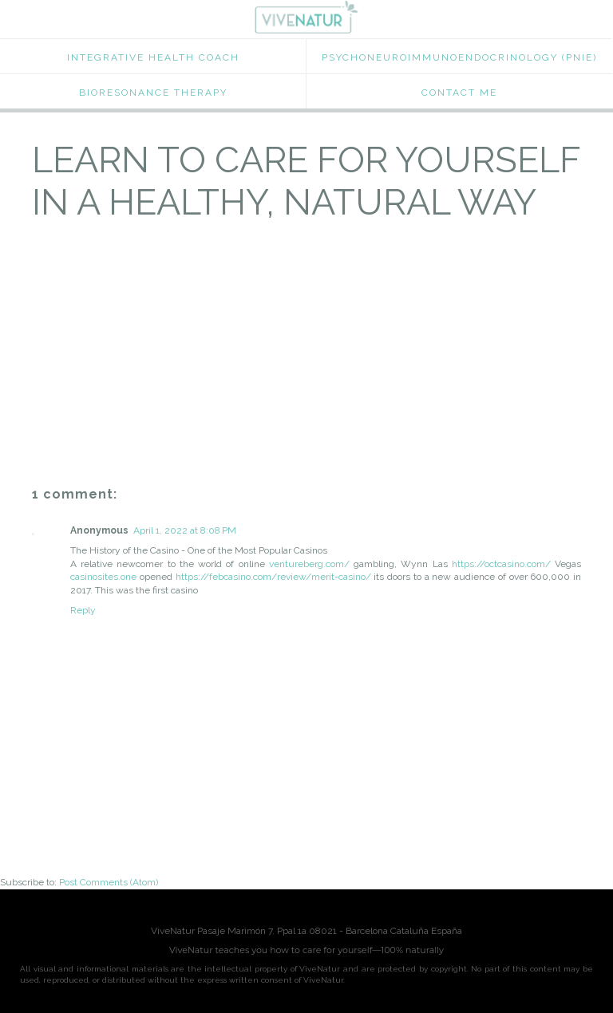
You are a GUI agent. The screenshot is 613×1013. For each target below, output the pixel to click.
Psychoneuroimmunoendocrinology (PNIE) (459, 57)
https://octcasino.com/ (501, 564)
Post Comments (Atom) (108, 882)
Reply (83, 610)
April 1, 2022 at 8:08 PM (184, 530)
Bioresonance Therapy (153, 92)
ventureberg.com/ (309, 564)
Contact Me (459, 92)
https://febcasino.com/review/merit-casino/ (273, 576)
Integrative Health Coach (153, 57)
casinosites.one (103, 576)
